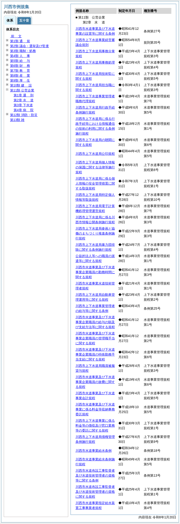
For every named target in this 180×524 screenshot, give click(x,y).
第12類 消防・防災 (24, 115)
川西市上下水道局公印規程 (95, 154)
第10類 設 (21, 85)
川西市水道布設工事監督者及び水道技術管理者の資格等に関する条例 (95, 475)
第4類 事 (20, 56)
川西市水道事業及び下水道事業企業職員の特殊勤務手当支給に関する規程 (95, 354)
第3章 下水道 (23, 105)
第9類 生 (20, 80)
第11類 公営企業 (22, 90)
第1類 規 (20, 41)
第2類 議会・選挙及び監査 (29, 46)
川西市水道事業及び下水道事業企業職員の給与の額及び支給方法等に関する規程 (95, 322)
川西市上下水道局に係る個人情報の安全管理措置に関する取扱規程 (95, 183)
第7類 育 (20, 70)
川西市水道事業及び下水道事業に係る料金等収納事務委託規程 (95, 409)
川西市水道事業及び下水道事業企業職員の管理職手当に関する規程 (95, 338)
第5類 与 (20, 61)
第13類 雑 (17, 120)
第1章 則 (24, 95)
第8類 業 (20, 75)
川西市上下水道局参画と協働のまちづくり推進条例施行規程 (95, 233)
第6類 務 (20, 66)
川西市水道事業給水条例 (93, 450)
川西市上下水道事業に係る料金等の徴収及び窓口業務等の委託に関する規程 (95, 425)
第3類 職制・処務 (23, 51)
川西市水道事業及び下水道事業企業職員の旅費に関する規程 (95, 382)
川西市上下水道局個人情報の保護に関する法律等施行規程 (95, 167)
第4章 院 (24, 110)
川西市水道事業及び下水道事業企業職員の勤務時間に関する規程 (95, 272)
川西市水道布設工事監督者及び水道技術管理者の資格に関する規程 (95, 491)
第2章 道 (24, 100)
